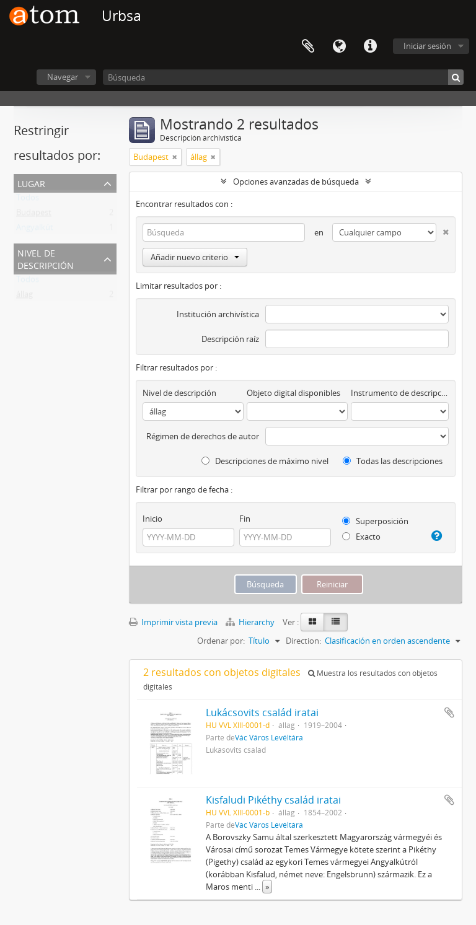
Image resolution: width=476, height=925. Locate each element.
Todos (27, 200)
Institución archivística (218, 314)
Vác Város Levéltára (269, 737)
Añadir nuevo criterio (195, 257)
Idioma (339, 46)
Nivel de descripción (45, 258)
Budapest (33, 215)
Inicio (152, 518)
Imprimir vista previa (173, 622)
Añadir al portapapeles (449, 712)
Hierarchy (251, 622)
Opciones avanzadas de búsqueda (296, 181)
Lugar (31, 182)
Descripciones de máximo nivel (264, 461)
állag (24, 296)
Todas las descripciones (393, 461)
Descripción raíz (230, 338)
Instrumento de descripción (400, 392)
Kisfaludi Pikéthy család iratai (273, 800)
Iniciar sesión (427, 45)
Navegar (62, 76)
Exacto (361, 536)
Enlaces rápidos (370, 46)
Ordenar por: (221, 640)
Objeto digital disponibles (293, 392)
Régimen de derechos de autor (202, 436)
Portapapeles (308, 46)
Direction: (303, 640)
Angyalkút (34, 229)
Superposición (375, 521)
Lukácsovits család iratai (262, 712)
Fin (244, 518)
